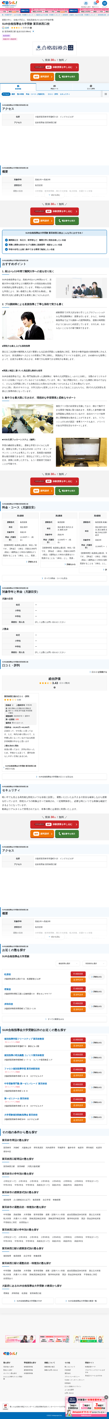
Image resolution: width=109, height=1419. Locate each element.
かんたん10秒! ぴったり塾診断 (12, 1378)
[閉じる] (106, 1397)
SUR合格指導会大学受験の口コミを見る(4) (56, 777)
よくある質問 (69, 1390)
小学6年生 (78, 1181)
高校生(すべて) (43, 1185)
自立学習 (46, 1200)
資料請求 (79, 980)
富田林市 (7, 1148)
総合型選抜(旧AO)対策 (77, 1214)
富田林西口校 (35, 1293)
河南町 (16, 1148)
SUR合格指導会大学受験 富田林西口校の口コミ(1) (20, 767)
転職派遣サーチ (90, 1367)
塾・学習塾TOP (7, 15)
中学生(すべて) (92, 1181)
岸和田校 (15, 1293)
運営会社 (68, 1373)
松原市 (99, 1148)
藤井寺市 (71, 1148)
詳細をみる (31, 562)
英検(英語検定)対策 (37, 1218)
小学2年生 (34, 1181)
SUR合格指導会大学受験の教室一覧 (82, 1301)
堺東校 (6, 1293)
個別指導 (7, 1200)
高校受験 (17, 1214)
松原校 (24, 1293)
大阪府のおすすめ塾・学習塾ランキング (48, 15)
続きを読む (55, 195)
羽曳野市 (61, 1148)
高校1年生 (56, 1185)
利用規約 (68, 1383)
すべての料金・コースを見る (55, 578)
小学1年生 (23, 1181)
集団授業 (36, 1200)
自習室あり (24, 1222)
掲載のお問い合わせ (51, 1370)
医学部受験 (38, 1214)
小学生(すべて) (9, 1181)
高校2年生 (67, 1185)
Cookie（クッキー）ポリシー (74, 1380)
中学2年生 (19, 1185)
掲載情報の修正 (49, 1367)
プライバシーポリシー (72, 1376)
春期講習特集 (28, 1367)
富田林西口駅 (9, 1166)
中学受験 (7, 1214)
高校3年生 (78, 1185)
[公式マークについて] (5, 28)
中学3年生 (30, 1185)
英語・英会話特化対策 (90, 1218)
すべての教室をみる (56, 1019)
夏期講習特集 (28, 1370)
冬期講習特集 (28, 1373)
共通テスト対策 (20, 1218)
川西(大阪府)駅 (33, 1166)
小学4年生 (56, 1181)
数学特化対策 (73, 1218)
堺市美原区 (38, 1148)
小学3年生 (45, 1181)
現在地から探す (8, 1367)
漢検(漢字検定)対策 (56, 1218)
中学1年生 (7, 1185)
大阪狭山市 (26, 1148)
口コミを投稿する (98, 672)
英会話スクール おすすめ (93, 1375)
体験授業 (79, 974)
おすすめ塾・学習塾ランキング (23, 15)
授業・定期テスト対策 (55, 1214)
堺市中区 (7, 1151)
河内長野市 (50, 1148)
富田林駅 (21, 1166)
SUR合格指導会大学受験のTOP (29, 1301)
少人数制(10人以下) (22, 1200)
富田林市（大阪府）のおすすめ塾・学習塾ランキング (79, 15)
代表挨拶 (68, 1370)
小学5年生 (67, 1181)
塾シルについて (70, 1367)
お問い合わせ (69, 1393)
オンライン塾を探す (10, 1373)
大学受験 (27, 1214)
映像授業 (57, 1200)
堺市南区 (90, 1148)
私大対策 (7, 1218)
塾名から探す (7, 1370)
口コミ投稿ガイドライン (73, 1386)
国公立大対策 (95, 1214)
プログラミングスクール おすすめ (95, 1371)
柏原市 (81, 1148)
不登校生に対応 (10, 1222)
